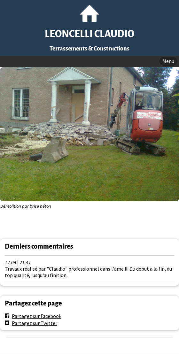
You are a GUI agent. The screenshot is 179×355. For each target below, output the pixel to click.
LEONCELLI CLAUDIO (89, 34)
